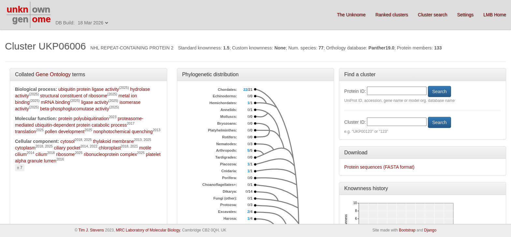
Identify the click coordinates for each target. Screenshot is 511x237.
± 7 (19, 167)
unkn (17, 9)
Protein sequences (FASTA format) (379, 167)
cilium (41, 154)
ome (41, 19)
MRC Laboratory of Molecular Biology (148, 230)
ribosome (65, 154)
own (41, 9)
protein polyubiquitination (83, 118)
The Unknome (351, 14)
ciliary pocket (67, 147)
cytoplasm (25, 147)
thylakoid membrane (113, 141)
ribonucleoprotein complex (110, 154)
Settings (465, 14)
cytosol (67, 141)
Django (430, 230)
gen (20, 19)
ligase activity (94, 102)
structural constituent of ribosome (73, 95)
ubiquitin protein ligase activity (88, 89)
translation (25, 131)
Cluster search (432, 14)
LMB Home (494, 14)
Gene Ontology (53, 74)
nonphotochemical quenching (123, 131)
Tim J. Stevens (91, 230)
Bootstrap (407, 230)
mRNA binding (55, 102)
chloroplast (110, 147)
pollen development (64, 131)
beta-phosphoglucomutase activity (74, 108)
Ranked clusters (391, 14)
